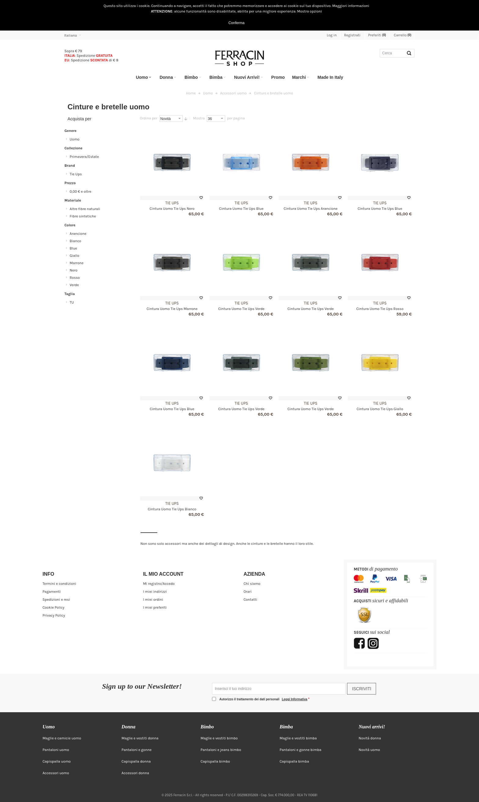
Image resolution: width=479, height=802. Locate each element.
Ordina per (148, 118)
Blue (73, 248)
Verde (74, 285)
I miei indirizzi (155, 591)
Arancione (78, 233)
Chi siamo (251, 583)
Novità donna (370, 738)
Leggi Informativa (294, 699)
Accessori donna (135, 773)
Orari (247, 591)
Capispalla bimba (294, 761)
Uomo (74, 139)
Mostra (199, 118)
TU (72, 302)
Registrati (352, 35)
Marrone (76, 263)
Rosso (75, 277)
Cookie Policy (53, 607)
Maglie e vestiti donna (140, 738)
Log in (332, 35)
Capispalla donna (136, 761)
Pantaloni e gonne (137, 750)
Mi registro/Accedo (158, 583)
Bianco (75, 241)
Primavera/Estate (84, 157)
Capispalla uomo (56, 761)
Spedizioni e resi (56, 599)
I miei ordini (153, 599)
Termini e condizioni (59, 583)
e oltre (80, 191)
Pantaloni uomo (55, 750)
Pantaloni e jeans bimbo (221, 750)
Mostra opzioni (309, 11)
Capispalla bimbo (215, 761)
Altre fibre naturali (85, 209)
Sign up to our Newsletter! (142, 686)
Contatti (250, 599)
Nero (73, 270)
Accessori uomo (55, 773)
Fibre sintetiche (83, 216)
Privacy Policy (53, 615)
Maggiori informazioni (350, 6)
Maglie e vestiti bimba (298, 738)
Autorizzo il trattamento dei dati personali (263, 699)
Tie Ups (172, 203)
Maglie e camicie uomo (61, 738)
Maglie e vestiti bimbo (219, 738)
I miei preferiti (154, 607)
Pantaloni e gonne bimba (300, 750)
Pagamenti (51, 591)
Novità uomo (369, 750)
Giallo (74, 255)
